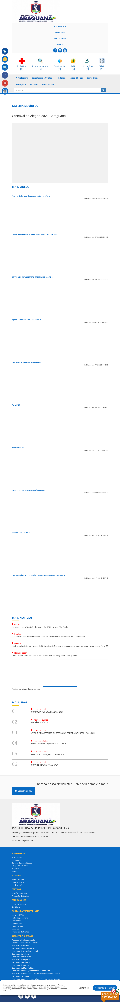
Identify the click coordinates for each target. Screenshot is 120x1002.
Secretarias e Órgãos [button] (43, 78)
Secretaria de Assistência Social (25, 951)
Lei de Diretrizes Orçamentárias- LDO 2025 (50, 743)
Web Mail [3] (60, 32)
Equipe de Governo (20, 866)
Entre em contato (19, 904)
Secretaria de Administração (23, 948)
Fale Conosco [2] (60, 38)
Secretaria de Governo (21, 965)
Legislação (16, 929)
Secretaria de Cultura (20, 954)
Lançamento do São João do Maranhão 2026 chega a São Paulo (40, 627)
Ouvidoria (16, 907)
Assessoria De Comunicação (23, 940)
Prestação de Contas (20, 896)
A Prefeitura (22, 78)
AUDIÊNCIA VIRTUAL (19, 893)
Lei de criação (17, 885)
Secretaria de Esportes (21, 959)
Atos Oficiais (77, 78)
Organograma (17, 926)
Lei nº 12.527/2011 (19, 915)
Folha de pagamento (20, 918)
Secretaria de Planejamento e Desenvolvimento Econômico (36, 973)
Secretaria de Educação (21, 957)
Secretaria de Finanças (21, 962)
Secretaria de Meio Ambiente (23, 968)
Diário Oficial (93, 78)
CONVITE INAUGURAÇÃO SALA (44, 765)
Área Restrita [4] (60, 26)
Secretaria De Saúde (20, 976)
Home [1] (60, 44)
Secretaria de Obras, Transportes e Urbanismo (31, 971)
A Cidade (62, 78)
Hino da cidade (18, 882)
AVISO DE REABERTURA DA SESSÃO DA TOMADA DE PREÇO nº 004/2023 (63, 733)
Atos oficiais (17, 857)
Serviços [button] (21, 84)
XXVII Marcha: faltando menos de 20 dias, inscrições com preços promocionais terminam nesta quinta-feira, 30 (60, 646)
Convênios (16, 920)
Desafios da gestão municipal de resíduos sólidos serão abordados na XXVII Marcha (48, 636)
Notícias (34, 84)
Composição (17, 860)
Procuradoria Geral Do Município (25, 943)
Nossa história (18, 879)
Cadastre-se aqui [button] (23, 791)
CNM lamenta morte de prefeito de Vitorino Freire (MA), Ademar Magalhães (45, 655)
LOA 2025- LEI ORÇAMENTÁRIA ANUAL (48, 754)
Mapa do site (48, 84)
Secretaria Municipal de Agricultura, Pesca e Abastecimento (36, 979)
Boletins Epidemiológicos (22, 863)
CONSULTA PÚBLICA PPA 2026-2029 (47, 712)
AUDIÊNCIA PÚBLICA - (41, 722)
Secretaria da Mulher (20, 945)
